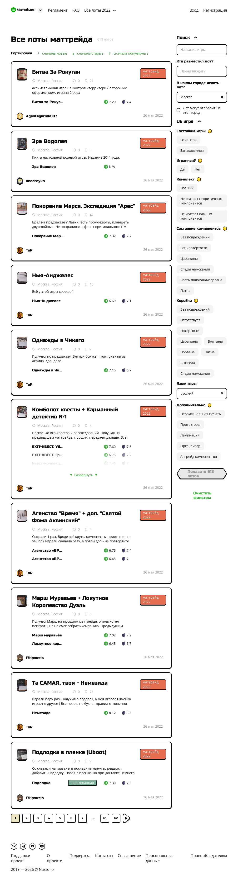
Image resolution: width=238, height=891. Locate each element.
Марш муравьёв (47, 635)
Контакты (104, 855)
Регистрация (215, 10)
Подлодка (41, 783)
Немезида (41, 713)
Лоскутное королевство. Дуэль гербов (48, 643)
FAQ (75, 10)
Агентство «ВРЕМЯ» (48, 550)
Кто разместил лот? (195, 61)
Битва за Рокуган (48, 102)
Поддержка (79, 855)
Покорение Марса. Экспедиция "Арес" (83, 206)
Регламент (58, 10)
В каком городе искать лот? (198, 85)
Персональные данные (160, 858)
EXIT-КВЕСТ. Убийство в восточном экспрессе (48, 447)
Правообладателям (209, 855)
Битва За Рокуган (56, 72)
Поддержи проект (20, 858)
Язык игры (187, 383)
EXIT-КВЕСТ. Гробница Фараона (48, 455)
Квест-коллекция (48, 463)
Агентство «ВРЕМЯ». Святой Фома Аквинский (48, 559)
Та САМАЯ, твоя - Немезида (70, 683)
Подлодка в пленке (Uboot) (69, 752)
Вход (194, 10)
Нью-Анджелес (52, 275)
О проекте (54, 858)
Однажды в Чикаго (58, 340)
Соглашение (129, 855)
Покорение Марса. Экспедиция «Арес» (48, 236)
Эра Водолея (49, 141)
